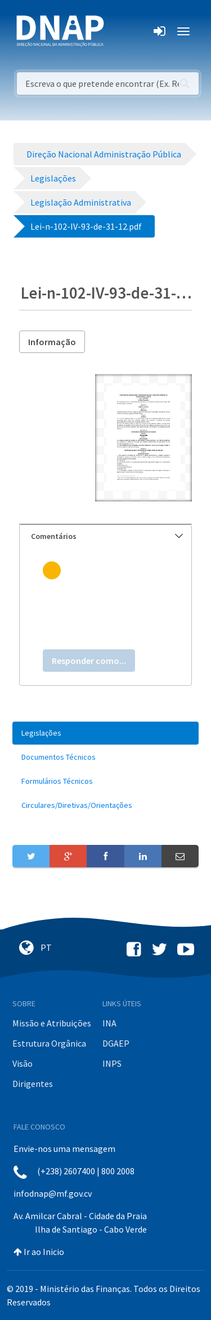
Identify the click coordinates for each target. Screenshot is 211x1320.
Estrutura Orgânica (49, 1043)
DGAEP (115, 1043)
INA (109, 1023)
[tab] (105, 536)
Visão (22, 1063)
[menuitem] (105, 733)
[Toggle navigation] (120, 31)
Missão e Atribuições (51, 1023)
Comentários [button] (107, 536)
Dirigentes (32, 1083)
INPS (112, 1063)
